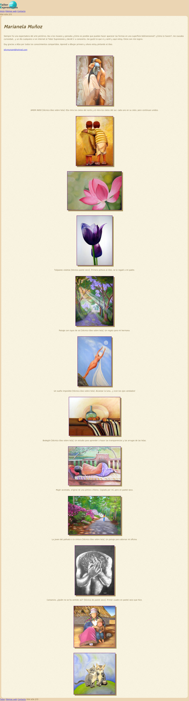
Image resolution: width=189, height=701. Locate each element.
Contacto (21, 11)
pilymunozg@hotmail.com (15, 49)
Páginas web (11, 11)
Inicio (2, 11)
